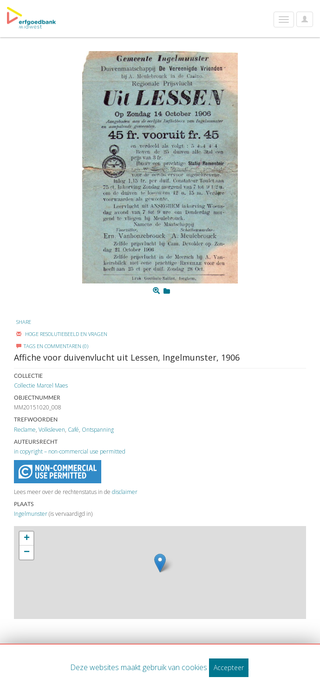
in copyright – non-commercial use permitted (69, 451)
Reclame (25, 430)
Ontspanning (98, 430)
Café (73, 430)
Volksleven (52, 430)
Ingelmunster (30, 514)
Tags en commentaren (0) (52, 345)
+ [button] (27, 539)
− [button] (27, 552)
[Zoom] (156, 291)
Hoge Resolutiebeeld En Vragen (61, 333)
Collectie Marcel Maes (41, 385)
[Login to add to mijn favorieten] (166, 291)
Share (23, 321)
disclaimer (124, 492)
